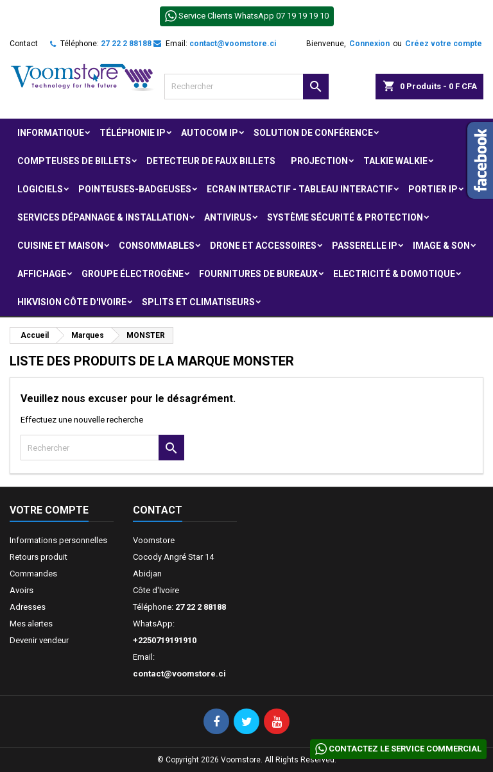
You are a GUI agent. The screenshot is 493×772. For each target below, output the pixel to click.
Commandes (33, 573)
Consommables (157, 245)
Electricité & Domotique (394, 274)
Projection (319, 161)
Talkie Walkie (395, 161)
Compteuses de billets (74, 161)
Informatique (50, 133)
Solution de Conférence (313, 133)
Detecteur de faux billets (210, 161)
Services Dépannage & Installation (103, 217)
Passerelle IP (364, 245)
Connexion (369, 43)
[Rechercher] (246, 86)
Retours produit (38, 557)
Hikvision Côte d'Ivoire (71, 302)
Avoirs (21, 590)
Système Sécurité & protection (345, 217)
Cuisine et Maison (60, 245)
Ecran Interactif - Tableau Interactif (300, 189)
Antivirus (228, 217)
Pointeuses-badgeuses (134, 189)
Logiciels (40, 189)
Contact (24, 43)
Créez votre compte (443, 43)
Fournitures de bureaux (258, 274)
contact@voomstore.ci (232, 43)
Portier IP (433, 189)
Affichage (41, 274)
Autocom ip (209, 133)
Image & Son (441, 245)
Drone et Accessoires (263, 245)
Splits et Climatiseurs (198, 302)
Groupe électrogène (133, 274)
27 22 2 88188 (126, 43)
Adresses (28, 607)
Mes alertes (31, 623)
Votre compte (49, 510)
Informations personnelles (58, 540)
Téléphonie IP (132, 133)
